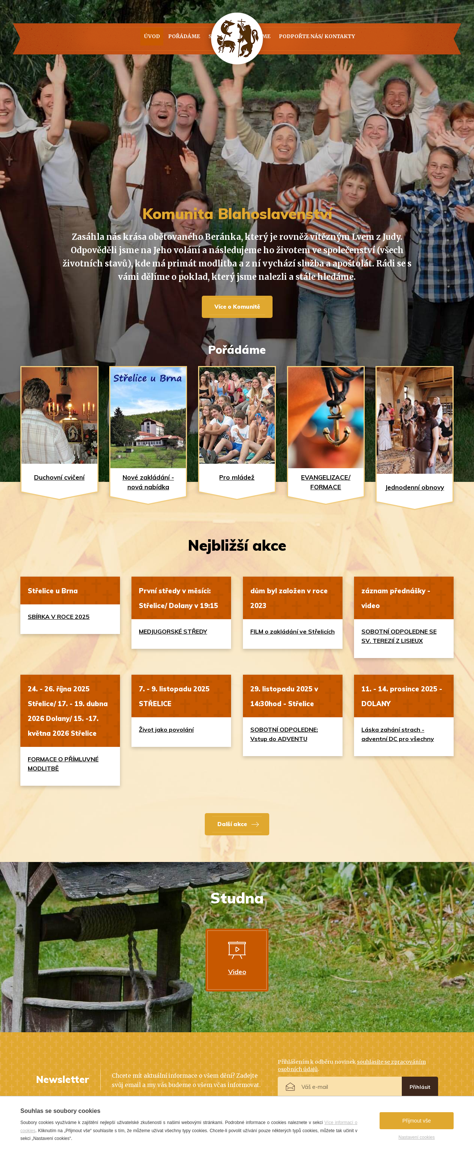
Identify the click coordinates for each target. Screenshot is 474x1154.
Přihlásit (420, 1087)
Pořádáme (128, 39)
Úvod (80, 39)
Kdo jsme (297, 39)
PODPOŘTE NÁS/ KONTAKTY (373, 39)
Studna (179, 39)
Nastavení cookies (416, 1137)
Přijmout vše (416, 1121)
